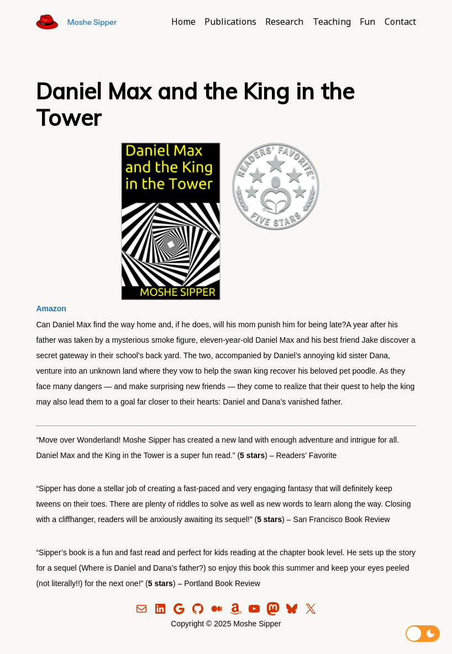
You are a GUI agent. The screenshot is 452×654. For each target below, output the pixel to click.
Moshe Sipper (92, 22)
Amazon (51, 308)
